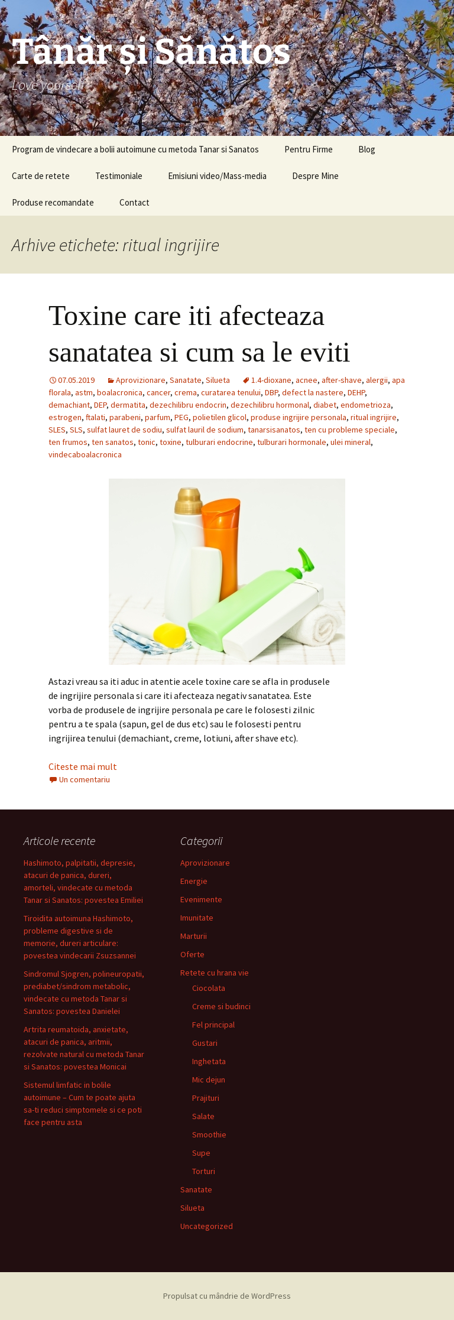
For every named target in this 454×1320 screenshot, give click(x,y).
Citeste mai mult (82, 766)
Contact (134, 202)
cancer (158, 392)
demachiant (69, 404)
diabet (324, 404)
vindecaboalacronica (85, 454)
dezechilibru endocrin (188, 404)
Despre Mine (315, 175)
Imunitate (196, 917)
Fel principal (213, 1024)
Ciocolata (208, 988)
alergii (377, 380)
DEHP (356, 392)
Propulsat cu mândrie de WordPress (227, 1295)
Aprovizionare (141, 380)
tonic (146, 442)
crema (185, 392)
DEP (100, 404)
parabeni (125, 417)
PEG (181, 417)
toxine (170, 442)
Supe (201, 1152)
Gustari (205, 1043)
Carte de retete (41, 175)
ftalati (95, 417)
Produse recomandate (53, 202)
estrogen (65, 417)
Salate (203, 1116)
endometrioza (365, 404)
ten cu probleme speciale (349, 429)
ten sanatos (113, 442)
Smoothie (209, 1134)
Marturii (193, 936)
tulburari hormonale (291, 442)
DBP (271, 392)
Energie (193, 881)
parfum (157, 417)
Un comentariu (84, 779)
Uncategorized (206, 1226)
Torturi (203, 1171)
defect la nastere (312, 392)
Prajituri (205, 1098)
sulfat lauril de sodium (205, 429)
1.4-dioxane (271, 380)
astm (84, 392)
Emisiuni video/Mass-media (217, 175)
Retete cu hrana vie (214, 972)
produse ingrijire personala (298, 417)
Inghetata (209, 1061)
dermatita (128, 404)
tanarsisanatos (274, 429)
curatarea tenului (231, 392)
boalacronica (119, 392)
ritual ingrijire (374, 417)
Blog (366, 149)
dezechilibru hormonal (270, 404)
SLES (57, 429)
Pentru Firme (308, 149)
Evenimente (201, 899)
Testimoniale (118, 175)
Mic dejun (208, 1079)
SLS (76, 429)
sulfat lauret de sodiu (124, 429)
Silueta (218, 380)
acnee (306, 380)
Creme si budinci (221, 1006)
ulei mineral (350, 442)
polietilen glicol (220, 417)
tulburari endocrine (219, 442)
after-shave (342, 380)
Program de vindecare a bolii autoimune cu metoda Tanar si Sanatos (135, 149)
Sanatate (186, 380)
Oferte (192, 954)
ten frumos (67, 442)
